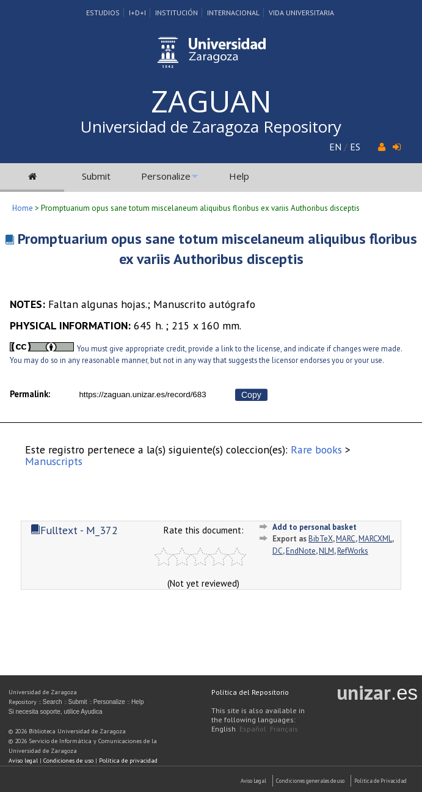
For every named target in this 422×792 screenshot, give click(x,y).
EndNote (301, 551)
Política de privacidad (128, 761)
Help (239, 176)
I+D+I (137, 12)
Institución (176, 12)
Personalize (166, 176)
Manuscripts (53, 461)
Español (252, 728)
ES (355, 147)
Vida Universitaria (301, 12)
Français (284, 728)
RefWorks (352, 551)
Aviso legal (23, 761)
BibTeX (320, 539)
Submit (96, 176)
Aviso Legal (253, 780)
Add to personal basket (314, 527)
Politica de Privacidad (380, 780)
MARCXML (375, 539)
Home (22, 208)
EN (335, 147)
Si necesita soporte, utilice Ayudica (56, 711)
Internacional (233, 12)
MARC (345, 539)
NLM (326, 551)
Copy (251, 395)
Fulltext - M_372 (74, 530)
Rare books (316, 449)
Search (52, 701)
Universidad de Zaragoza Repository (211, 127)
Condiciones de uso (68, 761)
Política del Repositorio (250, 692)
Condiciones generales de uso (310, 780)
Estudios (103, 12)
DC (277, 551)
